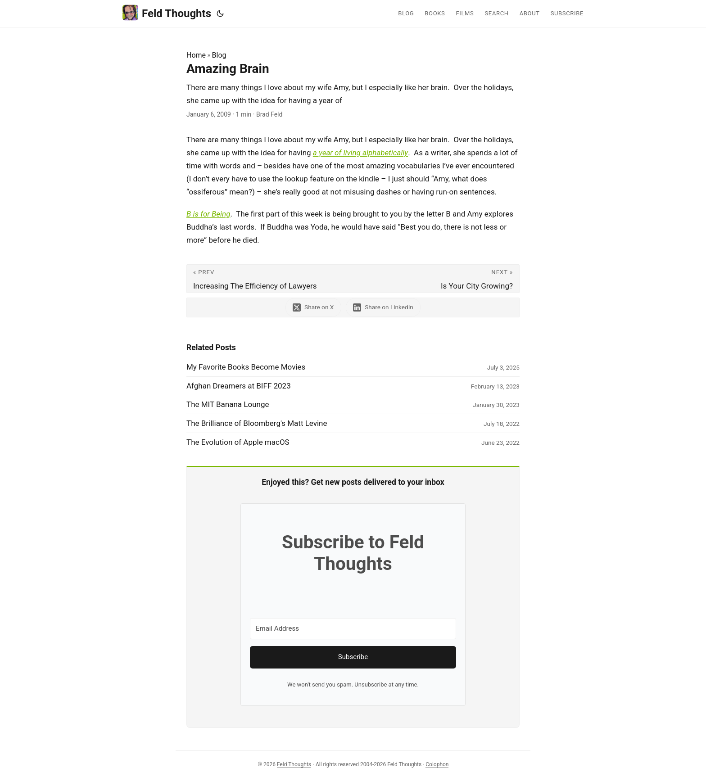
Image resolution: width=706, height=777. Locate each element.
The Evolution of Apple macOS (238, 442)
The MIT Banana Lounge (227, 404)
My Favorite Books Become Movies (245, 366)
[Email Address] (353, 628)
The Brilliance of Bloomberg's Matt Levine (256, 423)
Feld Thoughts (166, 13)
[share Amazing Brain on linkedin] (383, 307)
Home (196, 55)
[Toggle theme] (220, 13)
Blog (219, 55)
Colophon (436, 764)
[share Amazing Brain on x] (313, 307)
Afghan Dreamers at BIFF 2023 (238, 385)
